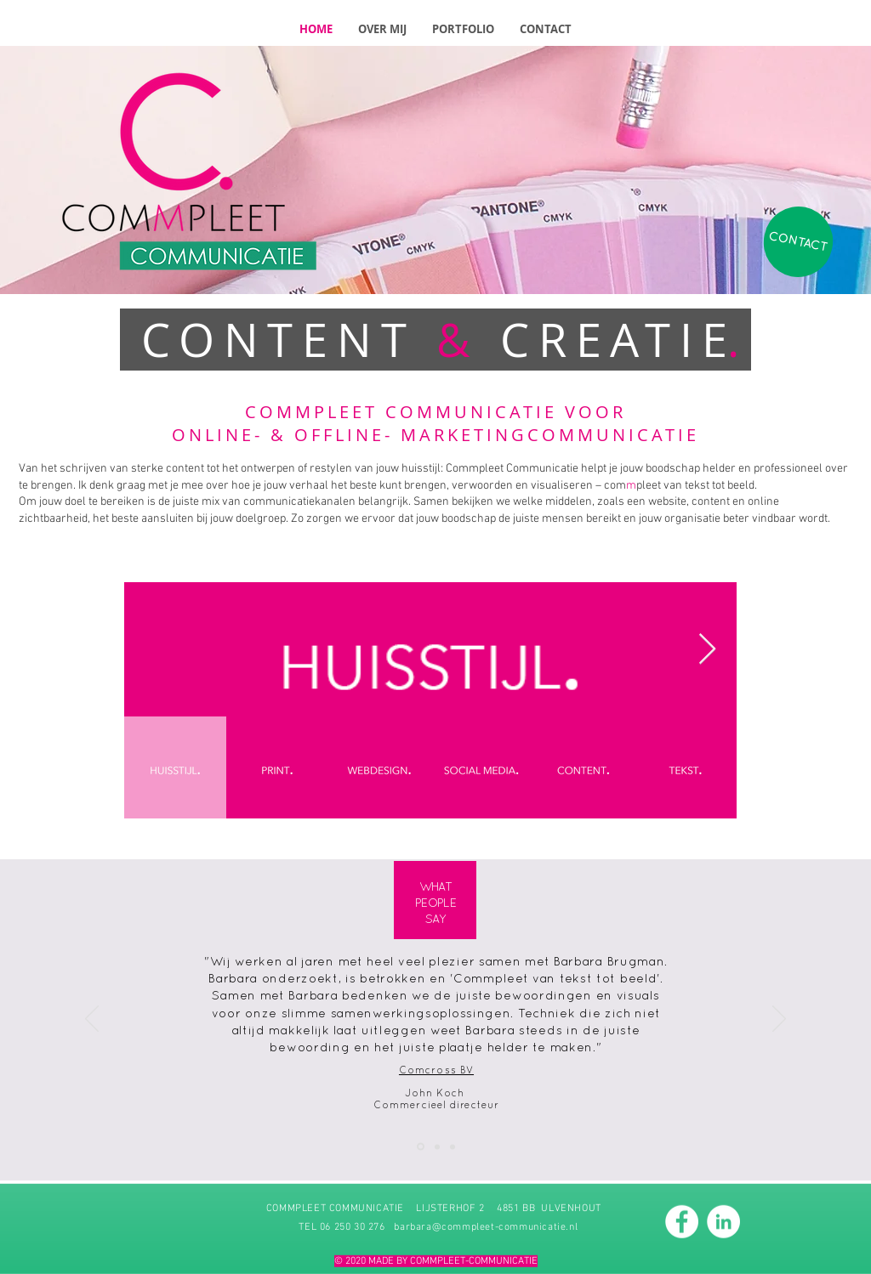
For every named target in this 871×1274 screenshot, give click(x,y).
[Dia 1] (420, 1147)
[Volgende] (779, 1019)
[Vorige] (92, 1019)
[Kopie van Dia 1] (437, 1146)
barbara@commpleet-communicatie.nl (486, 1226)
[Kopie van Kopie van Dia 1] (452, 1146)
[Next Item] (707, 649)
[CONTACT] (798, 242)
